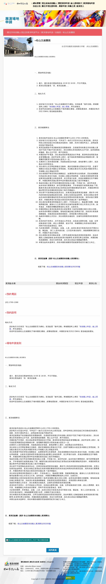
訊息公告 (37, 6)
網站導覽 (37, 3)
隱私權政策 (25, 562)
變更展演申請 (64, 3)
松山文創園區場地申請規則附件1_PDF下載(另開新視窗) (29, 540)
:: (31, 3)
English (50, 562)
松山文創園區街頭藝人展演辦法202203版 (63, 267)
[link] (52, 550)
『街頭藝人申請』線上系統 (58, 106)
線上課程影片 (76, 3)
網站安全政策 (34, 562)
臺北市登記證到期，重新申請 (54, 6)
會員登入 (80, 6)
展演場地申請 (89, 3)
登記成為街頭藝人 (49, 3)
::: (6, 32)
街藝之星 (71, 6)
